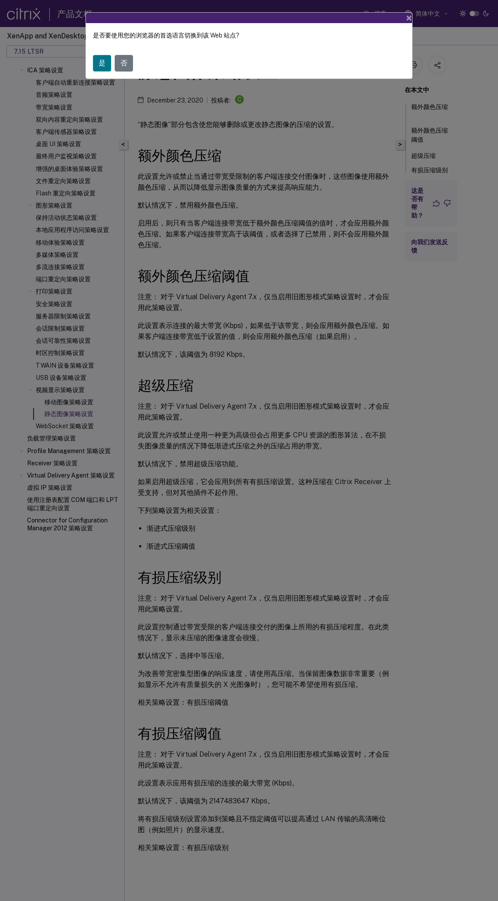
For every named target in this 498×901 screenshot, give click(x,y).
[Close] (409, 18)
